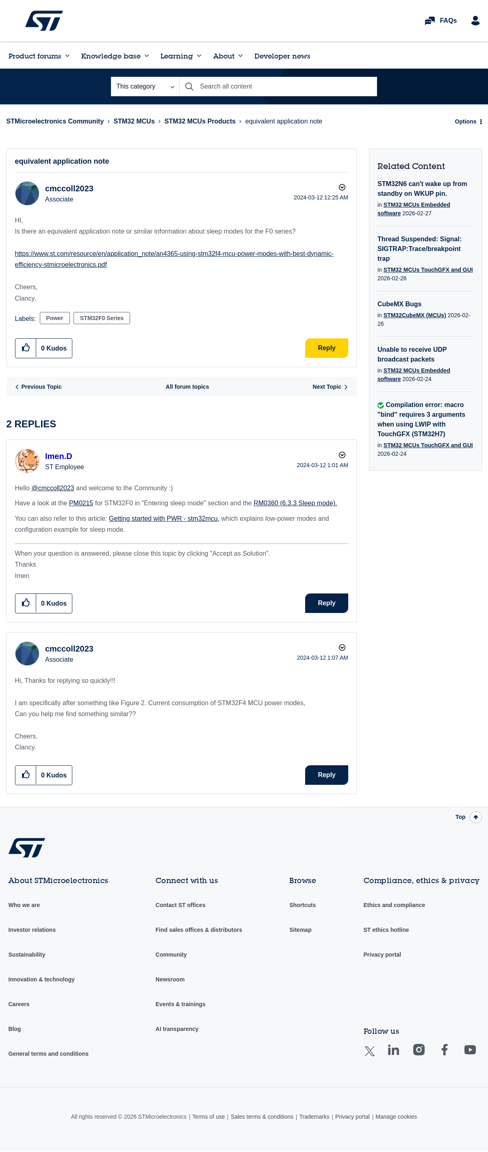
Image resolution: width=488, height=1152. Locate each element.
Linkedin (401, 1055)
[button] (25, 348)
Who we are (24, 905)
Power (54, 318)
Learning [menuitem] (176, 56)
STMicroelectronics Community (44, 21)
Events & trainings (181, 1004)
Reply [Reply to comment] (327, 603)
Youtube (478, 1055)
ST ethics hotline (386, 930)
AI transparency (177, 1029)
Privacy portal (382, 954)
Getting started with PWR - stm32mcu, (164, 518)
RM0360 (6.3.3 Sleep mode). (295, 503)
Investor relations (32, 930)
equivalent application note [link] (283, 121)
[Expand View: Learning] (199, 56)
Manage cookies (396, 1116)
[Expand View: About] (240, 56)
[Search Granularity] (145, 86)
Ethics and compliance (394, 905)
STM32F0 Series (102, 318)
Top (460, 817)
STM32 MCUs (133, 121)
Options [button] (466, 121)
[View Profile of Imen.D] (58, 456)
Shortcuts (302, 905)
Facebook (452, 1055)
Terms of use (208, 1116)
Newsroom (170, 979)
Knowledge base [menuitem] (111, 56)
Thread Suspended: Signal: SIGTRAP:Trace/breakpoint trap (419, 249)
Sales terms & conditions (262, 1116)
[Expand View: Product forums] (67, 56)
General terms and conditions (49, 1053)
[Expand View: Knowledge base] (147, 56)
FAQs (448, 20)
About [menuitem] (223, 56)
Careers (19, 1004)
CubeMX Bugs (399, 304)
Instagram (427, 1055)
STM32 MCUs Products (200, 121)
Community (171, 954)
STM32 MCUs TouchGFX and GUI (428, 269)
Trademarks (314, 1116)
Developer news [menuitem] (282, 56)
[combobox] (278, 86)
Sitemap (300, 930)
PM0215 (81, 503)
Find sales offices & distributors (199, 930)
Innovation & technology (42, 979)
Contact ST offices (181, 905)
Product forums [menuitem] (35, 56)
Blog (15, 1029)
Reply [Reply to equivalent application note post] (327, 347)
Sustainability (27, 954)
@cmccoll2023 (52, 488)
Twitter (376, 1056)
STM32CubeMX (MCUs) (415, 315)
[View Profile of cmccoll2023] (69, 188)
